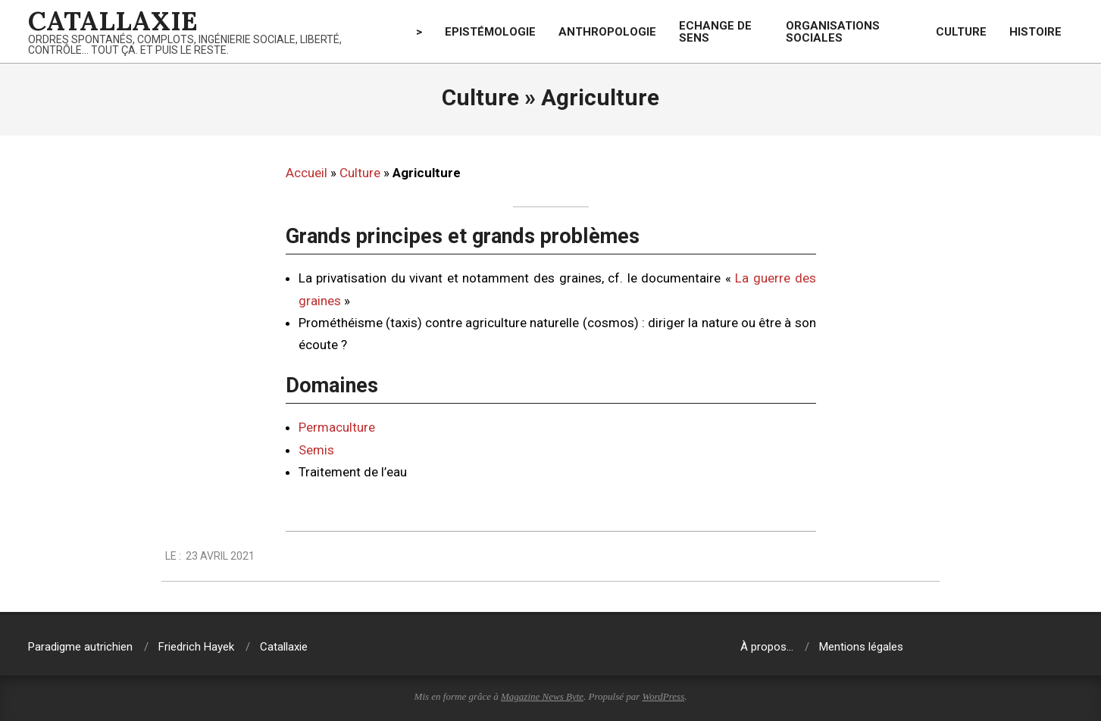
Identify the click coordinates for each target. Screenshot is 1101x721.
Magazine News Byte (542, 696)
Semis (316, 449)
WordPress (664, 696)
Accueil (306, 172)
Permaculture (337, 427)
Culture (359, 172)
